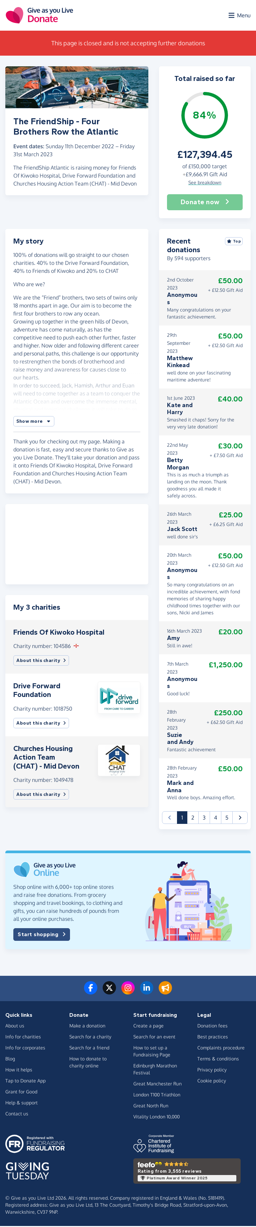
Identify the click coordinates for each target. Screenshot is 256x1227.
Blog (10, 1060)
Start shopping (42, 936)
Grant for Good (21, 1093)
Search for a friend (89, 1049)
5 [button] (226, 819)
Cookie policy (211, 1082)
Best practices (212, 1038)
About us (14, 1027)
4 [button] (215, 819)
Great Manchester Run (157, 1085)
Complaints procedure (221, 1049)
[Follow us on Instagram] (128, 993)
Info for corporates (25, 1049)
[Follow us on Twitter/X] (109, 993)
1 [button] (184, 818)
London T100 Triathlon (156, 1096)
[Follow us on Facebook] (90, 993)
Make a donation (87, 1027)
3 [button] (204, 819)
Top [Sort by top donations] (234, 243)
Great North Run (150, 1107)
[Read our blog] (165, 993)
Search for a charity (90, 1038)
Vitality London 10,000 (156, 1118)
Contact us (16, 1115)
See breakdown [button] (204, 183)
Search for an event (154, 1038)
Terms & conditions (218, 1060)
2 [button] (192, 819)
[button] (33, 422)
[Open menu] (239, 16)
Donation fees (212, 1027)
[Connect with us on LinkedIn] (146, 993)
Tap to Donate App (25, 1082)
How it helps (18, 1071)
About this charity (41, 661)
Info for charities (23, 1038)
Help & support (21, 1104)
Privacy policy (212, 1071)
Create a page (148, 1027)
